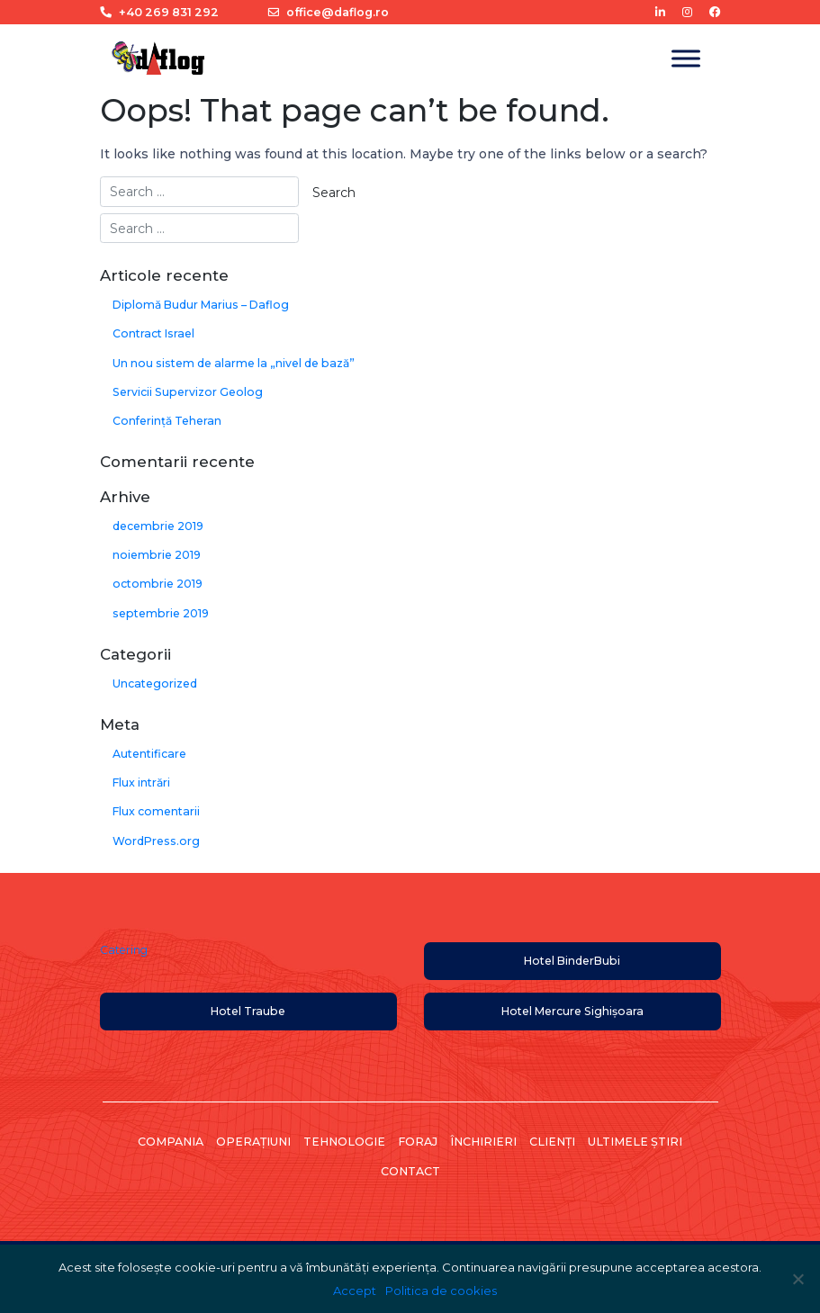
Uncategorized (155, 683)
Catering (124, 950)
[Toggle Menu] (685, 58)
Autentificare (149, 753)
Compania (170, 1141)
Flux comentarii (156, 811)
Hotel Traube (248, 1011)
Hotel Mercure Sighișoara (572, 1011)
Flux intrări (141, 782)
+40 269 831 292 (159, 12)
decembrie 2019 (158, 526)
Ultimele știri (635, 1141)
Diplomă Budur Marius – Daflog (201, 304)
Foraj (417, 1141)
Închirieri (483, 1141)
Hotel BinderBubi (572, 960)
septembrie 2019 (161, 613)
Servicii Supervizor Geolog (188, 392)
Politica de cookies (441, 1290)
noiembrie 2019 (157, 555)
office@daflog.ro (328, 12)
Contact (410, 1171)
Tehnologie (344, 1141)
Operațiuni (253, 1141)
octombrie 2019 (158, 583)
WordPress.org (156, 841)
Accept (354, 1290)
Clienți (552, 1141)
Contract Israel (153, 333)
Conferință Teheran (167, 420)
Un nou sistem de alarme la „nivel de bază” (234, 363)
